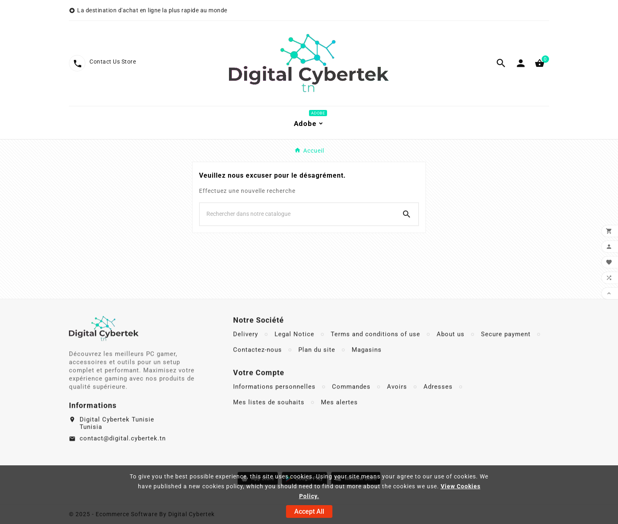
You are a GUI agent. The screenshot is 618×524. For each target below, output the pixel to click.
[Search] (407, 214)
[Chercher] (297, 213)
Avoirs (397, 405)
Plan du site (316, 368)
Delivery (245, 352)
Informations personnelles (274, 405)
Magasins (367, 368)
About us (451, 352)
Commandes (351, 405)
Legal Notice (294, 352)
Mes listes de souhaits (268, 420)
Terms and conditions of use (375, 352)
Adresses (438, 405)
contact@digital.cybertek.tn (123, 454)
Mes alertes (339, 420)
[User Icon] (520, 63)
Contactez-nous (257, 368)
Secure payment (506, 352)
